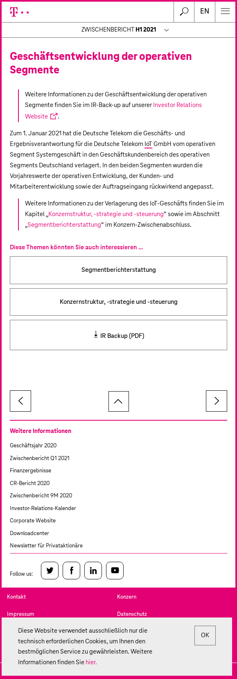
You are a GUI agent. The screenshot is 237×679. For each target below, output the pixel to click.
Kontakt (16, 597)
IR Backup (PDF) (122, 336)
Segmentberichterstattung (64, 224)
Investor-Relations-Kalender (43, 509)
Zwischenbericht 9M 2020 (41, 496)
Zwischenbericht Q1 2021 (40, 459)
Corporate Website (33, 521)
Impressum (20, 614)
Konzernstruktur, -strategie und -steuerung (106, 214)
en (204, 12)
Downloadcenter (29, 534)
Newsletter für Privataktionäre (46, 546)
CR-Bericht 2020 (30, 484)
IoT (148, 144)
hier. (91, 662)
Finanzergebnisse (30, 471)
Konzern (126, 597)
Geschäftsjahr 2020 (33, 446)
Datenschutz (132, 614)
